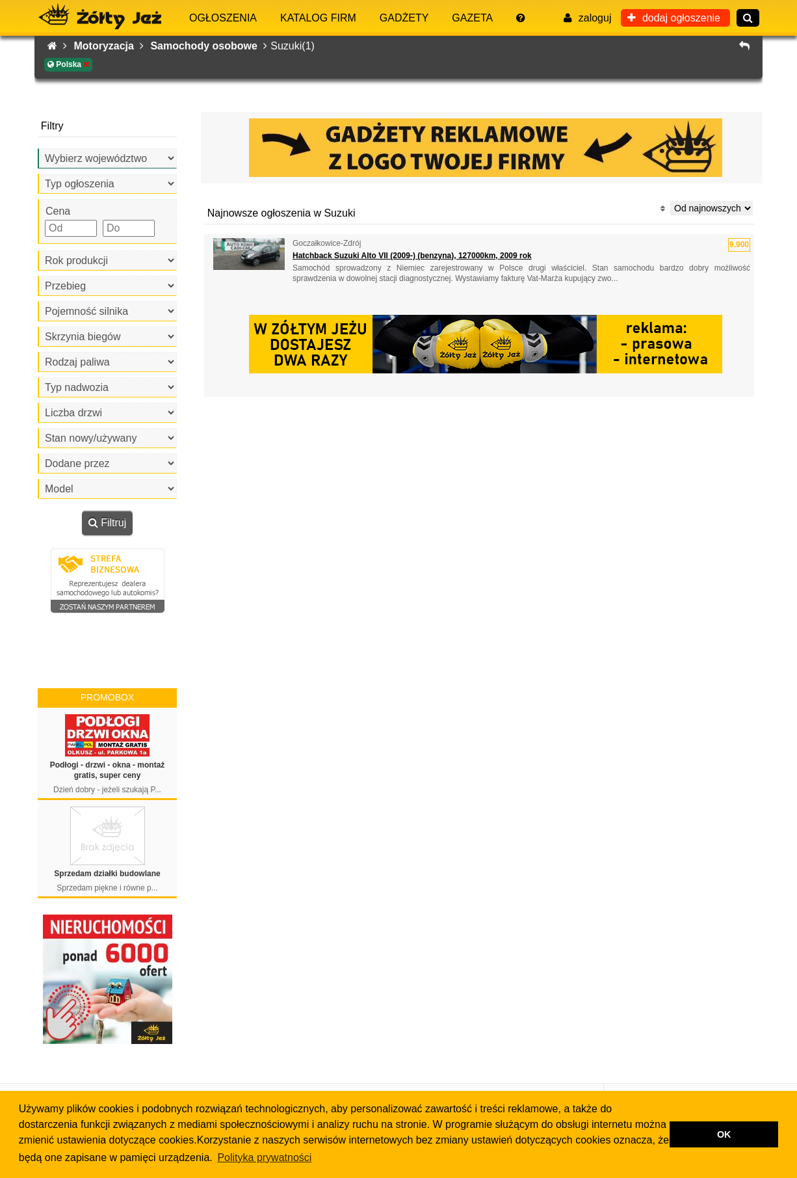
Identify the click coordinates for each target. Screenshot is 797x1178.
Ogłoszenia (223, 17)
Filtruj (107, 522)
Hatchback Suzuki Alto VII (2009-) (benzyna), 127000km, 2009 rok (412, 255)
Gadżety (404, 17)
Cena (58, 211)
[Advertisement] (479, 422)
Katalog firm (318, 17)
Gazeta (472, 17)
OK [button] (724, 1134)
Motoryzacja (108, 45)
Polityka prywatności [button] (264, 1157)
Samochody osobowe (208, 45)
